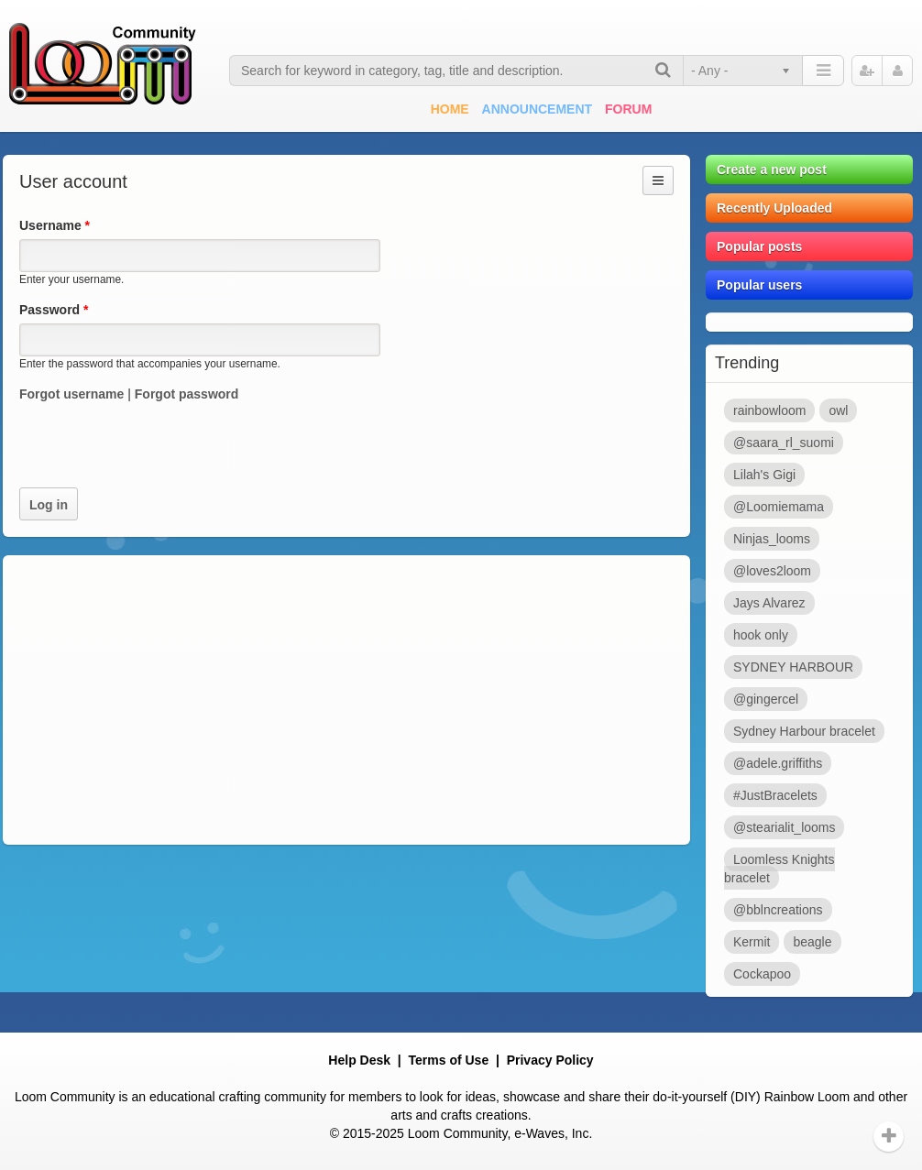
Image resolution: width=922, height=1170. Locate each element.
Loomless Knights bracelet (779, 868)
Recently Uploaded (774, 208)
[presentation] (158, 451)
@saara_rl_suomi (783, 442)
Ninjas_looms (771, 538)
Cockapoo (762, 974)
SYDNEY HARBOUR (793, 667)
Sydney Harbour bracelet (804, 731)
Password (53, 309)
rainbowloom (769, 410)
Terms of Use (449, 1060)
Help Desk (359, 1060)
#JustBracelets (775, 795)
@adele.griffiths (777, 763)
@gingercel (765, 699)
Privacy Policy (550, 1060)
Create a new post (772, 169)
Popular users (759, 285)
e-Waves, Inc (551, 1133)
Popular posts (759, 246)
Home (450, 109)
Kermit (751, 942)
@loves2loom (772, 570)
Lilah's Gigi (764, 474)
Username (54, 225)
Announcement (537, 109)
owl (838, 410)
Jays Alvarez (769, 603)
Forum (628, 109)
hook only (760, 635)
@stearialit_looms (784, 827)
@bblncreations (778, 909)
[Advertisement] (346, 700)
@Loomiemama (778, 506)
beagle (812, 942)
